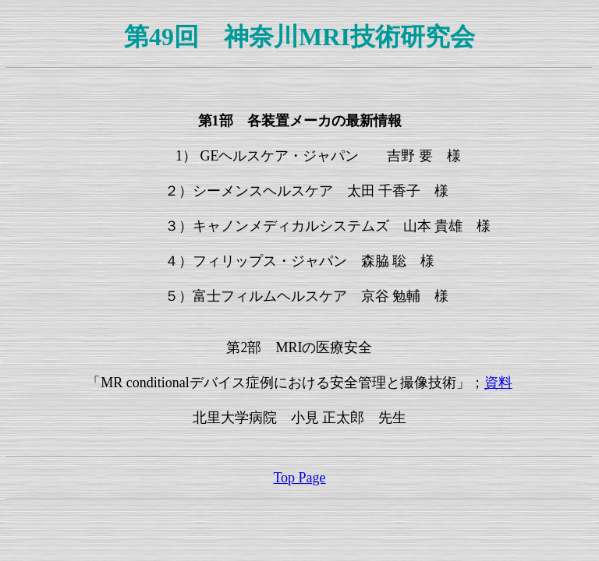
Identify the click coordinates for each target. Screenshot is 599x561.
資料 (498, 382)
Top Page (299, 477)
